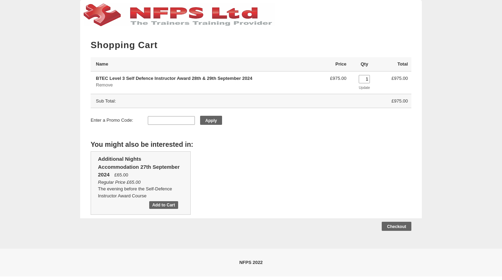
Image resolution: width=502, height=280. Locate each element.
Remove (104, 85)
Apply (211, 120)
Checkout (396, 226)
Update (364, 88)
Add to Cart (163, 205)
